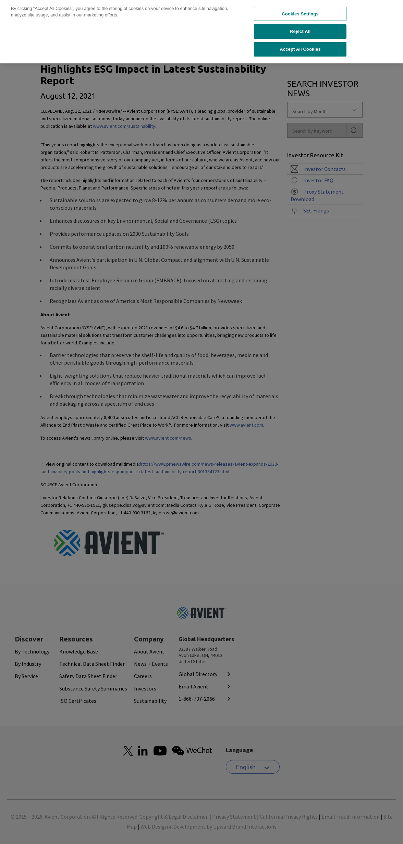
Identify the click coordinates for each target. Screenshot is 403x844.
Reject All (300, 18)
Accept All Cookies (300, 35)
